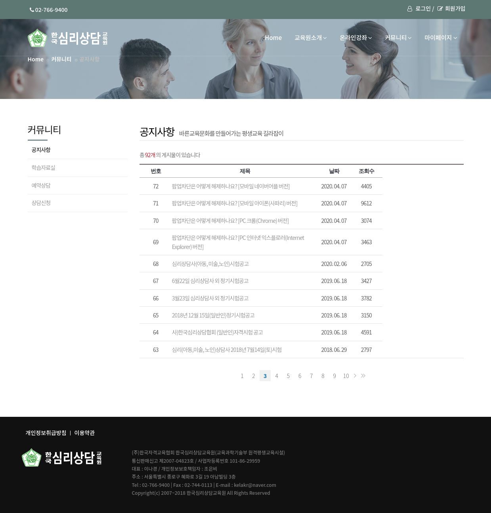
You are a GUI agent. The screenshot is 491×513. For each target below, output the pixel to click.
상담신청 (41, 203)
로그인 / (420, 8)
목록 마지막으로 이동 (363, 375)
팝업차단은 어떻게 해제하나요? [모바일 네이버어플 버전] (231, 186)
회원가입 (452, 8)
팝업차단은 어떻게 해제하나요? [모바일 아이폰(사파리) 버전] (234, 203)
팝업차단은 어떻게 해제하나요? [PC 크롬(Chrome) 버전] (230, 220)
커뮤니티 (398, 37)
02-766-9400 (49, 9)
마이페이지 (440, 37)
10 (346, 376)
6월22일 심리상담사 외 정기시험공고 (210, 281)
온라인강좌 (356, 37)
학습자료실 (43, 167)
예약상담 (41, 185)
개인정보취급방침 (46, 433)
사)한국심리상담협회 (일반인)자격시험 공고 (217, 332)
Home (273, 37)
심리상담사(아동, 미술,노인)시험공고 (210, 264)
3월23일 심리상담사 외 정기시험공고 (210, 298)
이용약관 (85, 433)
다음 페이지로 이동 (355, 375)
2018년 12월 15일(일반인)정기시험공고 (213, 315)
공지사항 (41, 150)
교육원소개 (310, 37)
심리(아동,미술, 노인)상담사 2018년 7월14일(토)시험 (226, 349)
